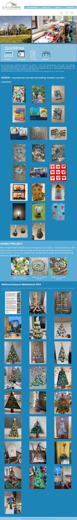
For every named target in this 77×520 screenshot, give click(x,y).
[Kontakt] (71, 12)
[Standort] (66, 12)
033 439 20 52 (17, 518)
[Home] (61, 12)
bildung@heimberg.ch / (7, 518)
